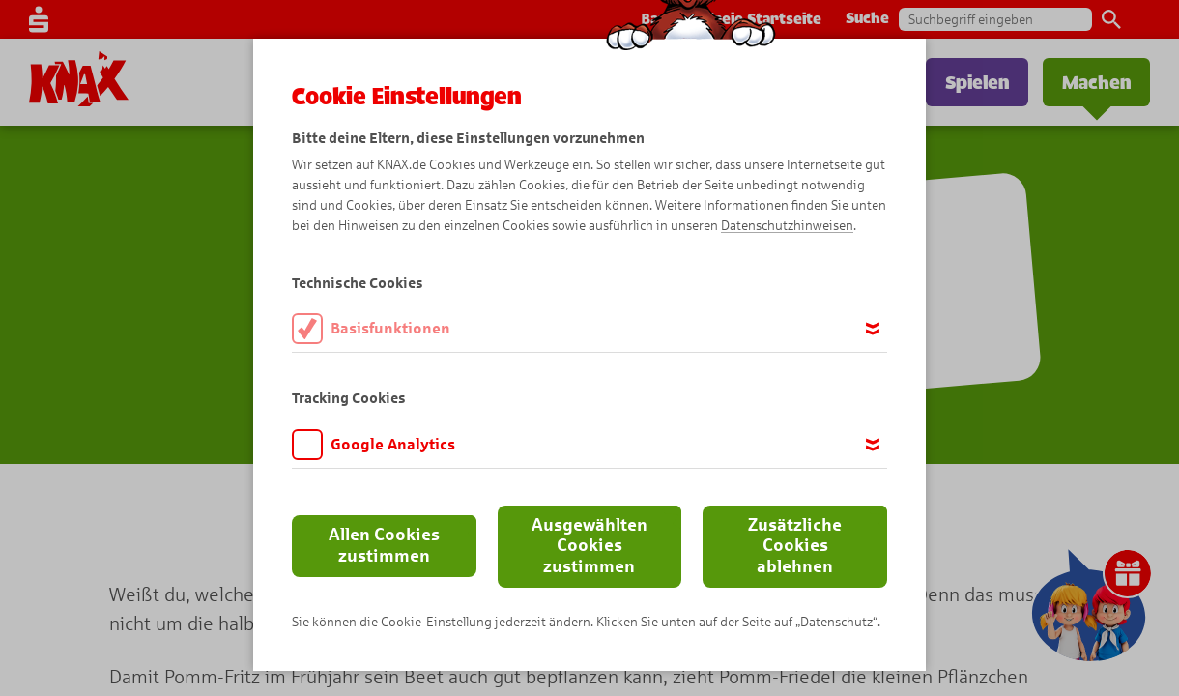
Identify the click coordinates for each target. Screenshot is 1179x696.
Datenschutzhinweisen (787, 225)
